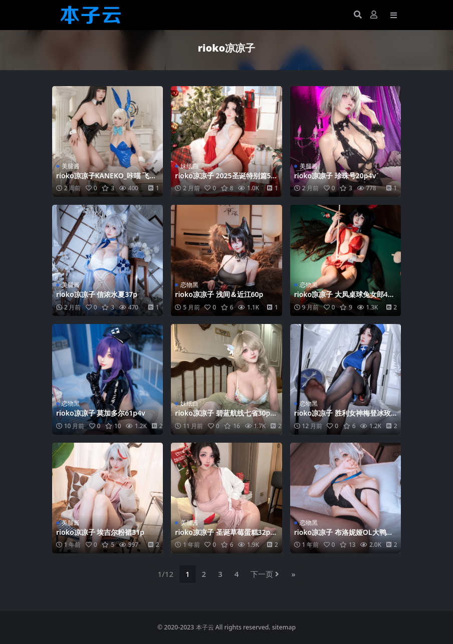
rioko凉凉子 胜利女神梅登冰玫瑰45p (342, 417)
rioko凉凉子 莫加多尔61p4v (100, 413)
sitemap (284, 627)
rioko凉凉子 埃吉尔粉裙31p (100, 532)
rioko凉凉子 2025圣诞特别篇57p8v (225, 180)
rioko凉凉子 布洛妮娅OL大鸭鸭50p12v (343, 536)
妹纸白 (189, 166)
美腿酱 (71, 166)
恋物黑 (189, 284)
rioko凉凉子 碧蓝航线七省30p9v (224, 417)
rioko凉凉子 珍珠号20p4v (335, 175)
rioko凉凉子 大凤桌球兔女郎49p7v (345, 298)
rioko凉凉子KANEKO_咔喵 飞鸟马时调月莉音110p (106, 180)
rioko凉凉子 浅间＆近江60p (219, 294)
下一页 (265, 574)
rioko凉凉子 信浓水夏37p (96, 294)
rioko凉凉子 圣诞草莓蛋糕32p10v (224, 536)
